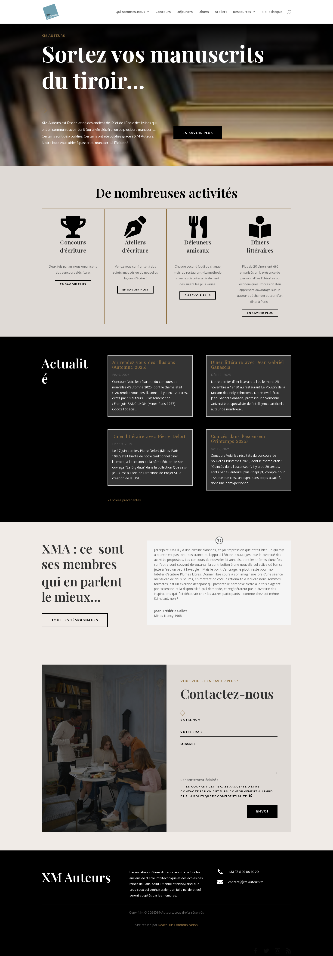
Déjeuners (185, 12)
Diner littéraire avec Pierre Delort (148, 436)
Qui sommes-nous (130, 12)
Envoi (262, 811)
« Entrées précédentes (124, 500)
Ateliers (221, 12)
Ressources (242, 12)
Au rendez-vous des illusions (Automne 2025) (143, 364)
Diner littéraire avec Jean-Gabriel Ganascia (247, 364)
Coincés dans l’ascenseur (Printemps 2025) (238, 438)
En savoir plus (198, 133)
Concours (163, 12)
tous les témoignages (74, 620)
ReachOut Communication (178, 925)
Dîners (204, 12)
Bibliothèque (272, 12)
